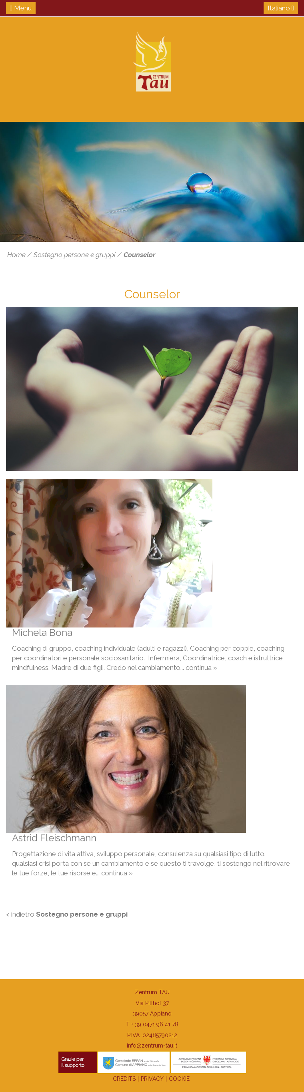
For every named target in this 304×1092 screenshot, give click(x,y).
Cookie (179, 1079)
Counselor (139, 255)
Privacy (152, 1079)
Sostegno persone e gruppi (75, 255)
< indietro (67, 914)
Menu (21, 8)
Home (16, 255)
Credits (124, 1079)
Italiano (281, 8)
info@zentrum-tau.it (152, 1045)
